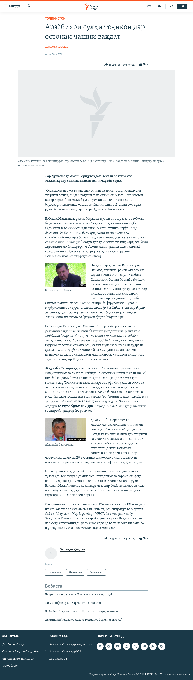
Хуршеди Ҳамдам (56, 46)
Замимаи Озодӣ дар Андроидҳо (70, 644)
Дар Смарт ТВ (58, 659)
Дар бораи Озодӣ (13, 644)
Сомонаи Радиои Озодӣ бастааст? (24, 651)
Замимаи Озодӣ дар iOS (65, 651)
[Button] (119, 64)
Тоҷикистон (55, 18)
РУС (148, 6)
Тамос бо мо (10, 666)
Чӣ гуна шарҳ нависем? (18, 659)
